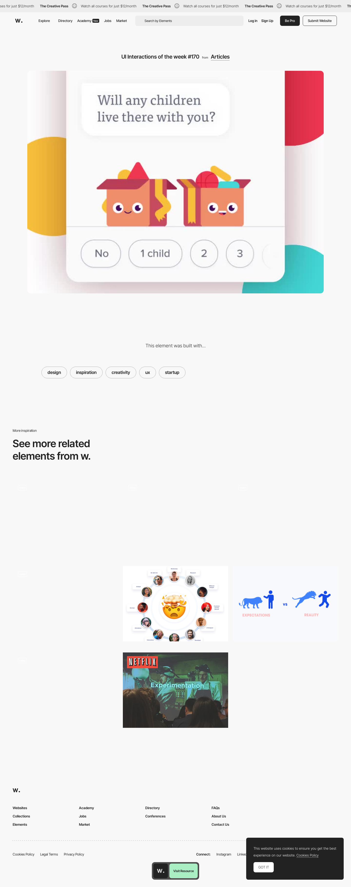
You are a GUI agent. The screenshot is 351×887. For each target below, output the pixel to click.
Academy (88, 21)
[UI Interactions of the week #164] (175, 519)
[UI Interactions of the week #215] (65, 692)
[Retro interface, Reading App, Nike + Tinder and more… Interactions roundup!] (65, 519)
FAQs (216, 808)
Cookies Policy (23, 854)
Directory (65, 21)
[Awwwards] (18, 21)
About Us (219, 816)
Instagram (223, 854)
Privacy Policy (74, 854)
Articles (220, 56)
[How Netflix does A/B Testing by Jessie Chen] (175, 690)
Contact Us (220, 824)
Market (121, 21)
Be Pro (290, 21)
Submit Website (320, 21)
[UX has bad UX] (175, 603)
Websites (20, 808)
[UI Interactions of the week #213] (285, 519)
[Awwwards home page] (160, 871)
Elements (20, 824)
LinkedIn (243, 854)
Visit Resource (183, 871)
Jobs (107, 21)
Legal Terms (49, 854)
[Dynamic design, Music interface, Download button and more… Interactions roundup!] (65, 605)
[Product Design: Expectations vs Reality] (285, 603)
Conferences (155, 816)
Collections (21, 816)
